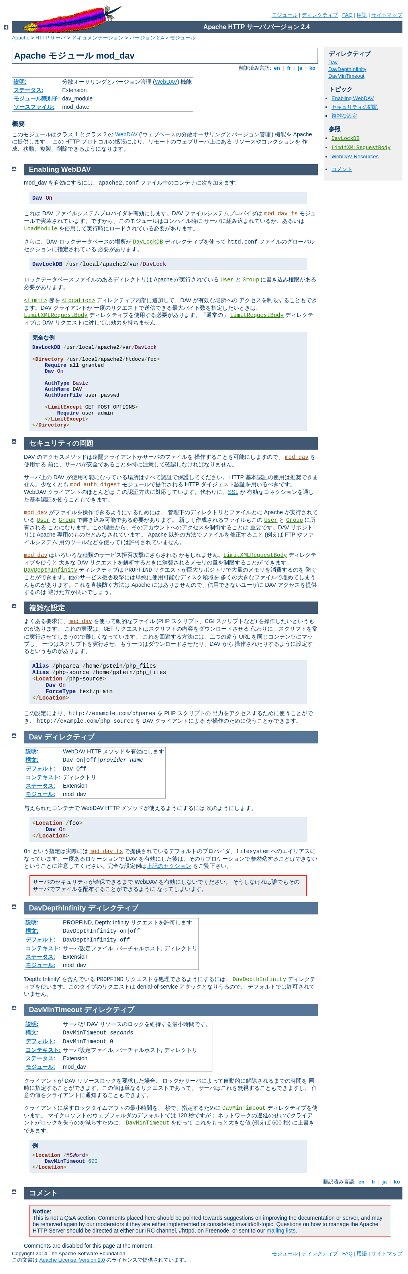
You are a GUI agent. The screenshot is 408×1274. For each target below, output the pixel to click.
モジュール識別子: (37, 98)
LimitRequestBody (256, 315)
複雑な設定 (344, 116)
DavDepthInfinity (347, 69)
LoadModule (40, 229)
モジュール (285, 15)
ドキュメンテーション (98, 38)
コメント (342, 169)
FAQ (347, 15)
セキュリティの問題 (355, 107)
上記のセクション (169, 866)
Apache (20, 38)
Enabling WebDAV (353, 98)
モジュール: (40, 794)
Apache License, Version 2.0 (72, 1260)
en (277, 68)
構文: (32, 760)
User (227, 280)
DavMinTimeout (346, 76)
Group (251, 280)
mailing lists (281, 1230)
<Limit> (35, 300)
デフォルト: (40, 768)
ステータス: (28, 90)
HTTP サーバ (50, 38)
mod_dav (296, 457)
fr (289, 68)
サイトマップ (386, 15)
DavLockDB (345, 139)
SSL (233, 492)
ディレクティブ (320, 15)
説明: (20, 82)
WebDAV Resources (355, 156)
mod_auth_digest (95, 485)
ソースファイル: (34, 107)
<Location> (78, 300)
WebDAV (166, 82)
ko (312, 68)
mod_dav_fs (281, 213)
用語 (362, 15)
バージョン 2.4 (146, 38)
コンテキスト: (43, 777)
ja (300, 68)
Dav (332, 62)
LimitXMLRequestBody (361, 148)
